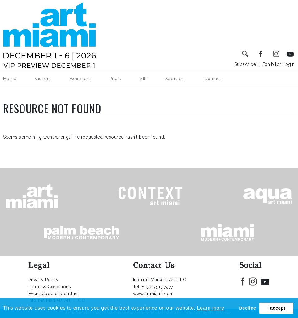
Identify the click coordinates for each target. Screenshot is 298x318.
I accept (276, 308)
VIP (143, 78)
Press (115, 78)
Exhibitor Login (278, 64)
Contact (212, 78)
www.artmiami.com (153, 293)
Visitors (43, 78)
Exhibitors (80, 78)
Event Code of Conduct (53, 293)
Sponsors (175, 78)
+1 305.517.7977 (157, 286)
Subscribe (245, 64)
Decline (247, 308)
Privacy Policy (43, 279)
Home (9, 78)
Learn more (210, 308)
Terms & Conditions (49, 286)
